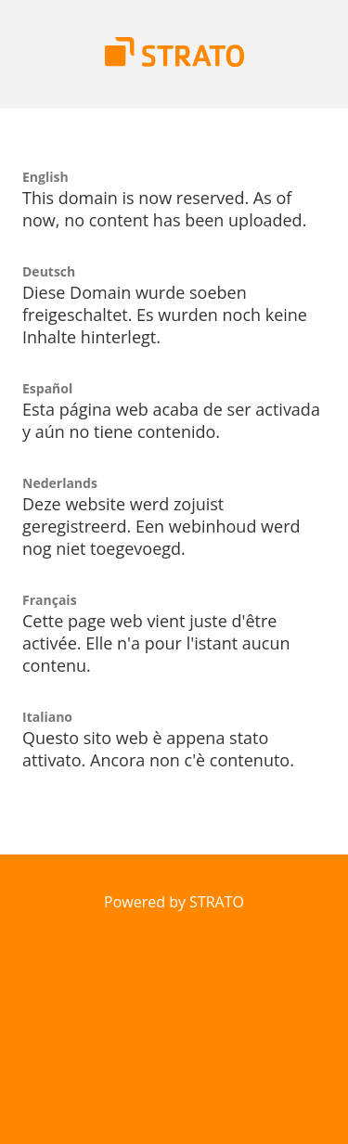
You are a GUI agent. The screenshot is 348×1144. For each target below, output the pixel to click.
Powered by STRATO (174, 902)
